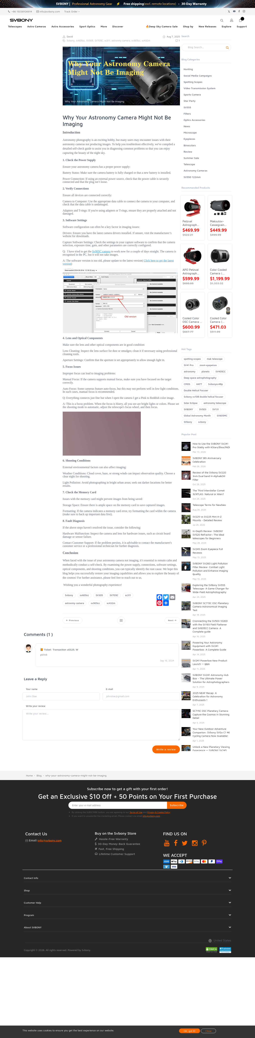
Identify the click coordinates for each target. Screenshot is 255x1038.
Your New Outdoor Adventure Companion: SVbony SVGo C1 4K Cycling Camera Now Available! (211, 732)
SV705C (114, 595)
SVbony (188, 421)
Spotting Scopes (193, 81)
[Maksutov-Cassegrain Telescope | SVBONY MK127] (220, 207)
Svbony (69, 595)
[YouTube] (167, 857)
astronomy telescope (214, 403)
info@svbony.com (48, 11)
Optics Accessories (194, 119)
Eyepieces (189, 138)
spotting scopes (192, 358)
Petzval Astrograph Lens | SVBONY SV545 (190, 223)
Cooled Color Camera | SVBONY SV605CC (218, 320)
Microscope (190, 132)
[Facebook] (176, 857)
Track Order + (72, 11)
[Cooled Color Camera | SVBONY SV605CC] (220, 305)
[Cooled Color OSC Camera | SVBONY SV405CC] (193, 305)
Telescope (189, 164)
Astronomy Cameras (195, 170)
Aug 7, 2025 (171, 36)
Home (29, 790)
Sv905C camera (101, 251)
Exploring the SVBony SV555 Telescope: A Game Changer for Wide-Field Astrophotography (211, 588)
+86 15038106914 (20, 11)
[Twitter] (185, 857)
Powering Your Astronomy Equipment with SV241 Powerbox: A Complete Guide (209, 646)
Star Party (190, 100)
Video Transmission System (199, 88)
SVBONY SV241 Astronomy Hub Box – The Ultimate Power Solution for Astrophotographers (211, 678)
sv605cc (84, 595)
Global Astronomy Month (197, 415)
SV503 (202, 409)
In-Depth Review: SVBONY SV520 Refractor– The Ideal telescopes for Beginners (208, 534)
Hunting (188, 69)
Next (172, 620)
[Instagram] (195, 857)
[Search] (206, 47)
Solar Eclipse (191, 403)
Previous (72, 620)
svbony (202, 421)
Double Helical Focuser (196, 390)
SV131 (215, 409)
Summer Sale (191, 157)
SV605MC (222, 415)
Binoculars (190, 145)
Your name (32, 689)
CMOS (187, 384)
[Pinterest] (204, 857)
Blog (38, 790)
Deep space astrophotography (200, 377)
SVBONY (188, 409)
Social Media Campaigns (198, 75)
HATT (199, 384)
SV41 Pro (189, 365)
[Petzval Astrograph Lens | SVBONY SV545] (193, 207)
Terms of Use (136, 826)
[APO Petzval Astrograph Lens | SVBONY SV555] (193, 256)
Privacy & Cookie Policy (158, 826)
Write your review (35, 706)
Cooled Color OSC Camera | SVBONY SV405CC (192, 320)
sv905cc (95, 603)
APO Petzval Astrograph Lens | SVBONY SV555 (191, 271)
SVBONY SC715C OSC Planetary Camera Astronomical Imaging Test (211, 607)
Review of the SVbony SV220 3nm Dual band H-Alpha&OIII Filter (209, 476)
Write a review (166, 749)
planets (205, 371)
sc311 (128, 595)
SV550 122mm (192, 177)
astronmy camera (74, 603)
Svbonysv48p (215, 384)
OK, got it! (190, 1030)
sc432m (111, 603)
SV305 (99, 595)
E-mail (109, 689)
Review (188, 151)
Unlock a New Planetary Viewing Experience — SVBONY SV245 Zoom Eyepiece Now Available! (211, 750)
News (187, 126)
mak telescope (214, 358)
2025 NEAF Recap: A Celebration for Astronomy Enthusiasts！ (208, 696)
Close (208, 1030)
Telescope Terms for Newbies (209, 504)
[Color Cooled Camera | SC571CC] (220, 256)
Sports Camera (192, 94)
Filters (187, 113)
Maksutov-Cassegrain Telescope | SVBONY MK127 (217, 223)
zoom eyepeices (208, 365)
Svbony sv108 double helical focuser (203, 396)
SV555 (187, 107)
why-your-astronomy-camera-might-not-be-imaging (75, 790)
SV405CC (220, 371)
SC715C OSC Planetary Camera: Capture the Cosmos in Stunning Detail (211, 714)
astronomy (190, 371)
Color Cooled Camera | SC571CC (218, 271)
